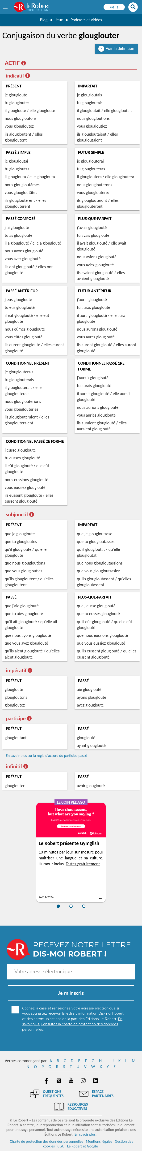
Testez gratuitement (83, 863)
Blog (43, 19)
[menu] (6, 7)
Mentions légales (99, 1141)
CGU (61, 1146)
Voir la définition (120, 48)
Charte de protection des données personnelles (46, 1141)
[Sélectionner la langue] (114, 7)
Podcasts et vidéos (86, 19)
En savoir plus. (86, 1134)
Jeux (59, 19)
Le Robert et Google (82, 1146)
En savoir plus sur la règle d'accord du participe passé (46, 755)
